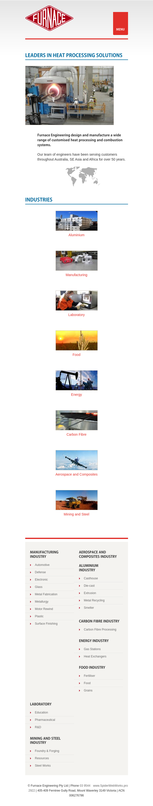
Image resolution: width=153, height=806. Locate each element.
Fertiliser (89, 676)
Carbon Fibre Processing (100, 629)
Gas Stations (92, 649)
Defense (40, 572)
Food (87, 683)
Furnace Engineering (49, 18)
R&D (38, 727)
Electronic (41, 579)
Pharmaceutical (45, 720)
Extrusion (90, 593)
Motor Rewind (44, 609)
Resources (42, 758)
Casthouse (91, 578)
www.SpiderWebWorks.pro (110, 785)
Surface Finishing (46, 623)
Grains (88, 690)
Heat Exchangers (95, 656)
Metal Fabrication (46, 594)
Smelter (89, 607)
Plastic (39, 616)
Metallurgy (41, 601)
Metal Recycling (94, 600)
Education (41, 712)
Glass (39, 587)
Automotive (42, 565)
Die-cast (89, 585)
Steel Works (43, 765)
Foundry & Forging (47, 751)
